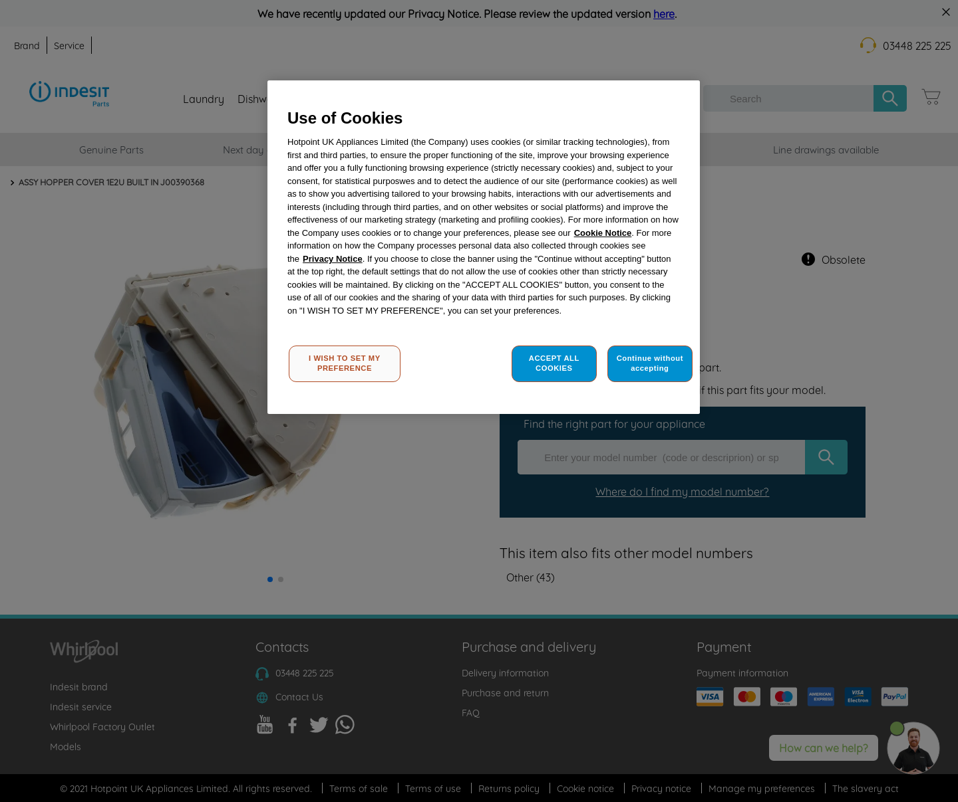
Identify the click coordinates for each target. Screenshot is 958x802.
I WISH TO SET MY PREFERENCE (345, 363)
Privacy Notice (333, 259)
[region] (483, 247)
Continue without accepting (650, 363)
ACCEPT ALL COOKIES (554, 363)
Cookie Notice (603, 233)
